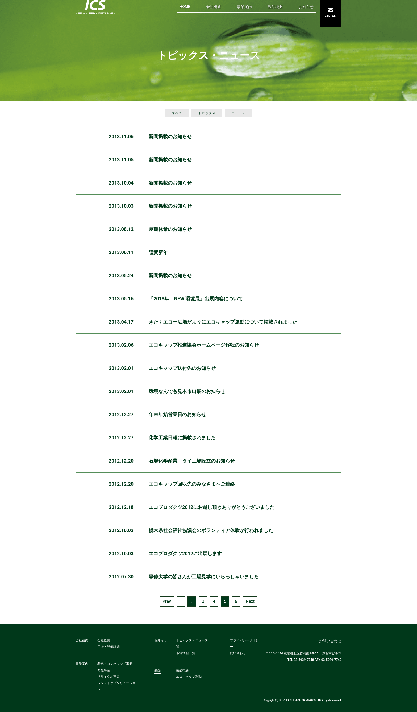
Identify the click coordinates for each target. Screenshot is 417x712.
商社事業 (103, 670)
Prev (166, 601)
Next (250, 601)
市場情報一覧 (185, 653)
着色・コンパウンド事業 (114, 664)
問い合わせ (238, 653)
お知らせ (306, 7)
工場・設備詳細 (108, 647)
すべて (177, 113)
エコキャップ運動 (189, 676)
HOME (185, 7)
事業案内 (244, 7)
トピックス (206, 113)
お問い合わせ (330, 641)
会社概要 (213, 7)
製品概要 (275, 7)
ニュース (238, 113)
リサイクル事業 (108, 676)
